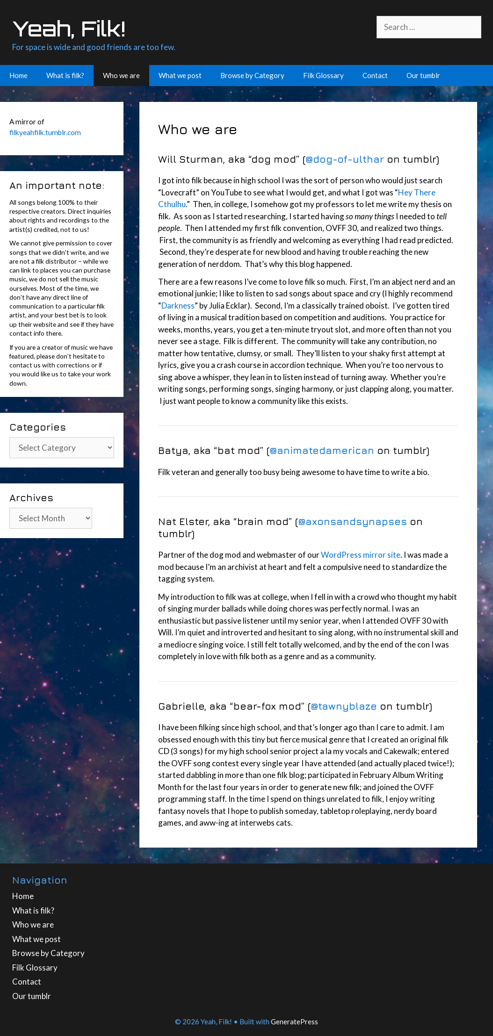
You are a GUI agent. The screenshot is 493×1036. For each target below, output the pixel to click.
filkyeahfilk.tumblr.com (45, 132)
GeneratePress (294, 1021)
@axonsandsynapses (352, 521)
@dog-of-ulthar (344, 159)
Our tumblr (423, 75)
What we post (180, 75)
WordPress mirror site (360, 555)
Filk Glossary (323, 75)
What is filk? (65, 75)
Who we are (121, 75)
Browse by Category (252, 75)
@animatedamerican (321, 450)
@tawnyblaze (344, 706)
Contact (375, 75)
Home (18, 75)
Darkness (178, 305)
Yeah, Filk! (68, 28)
